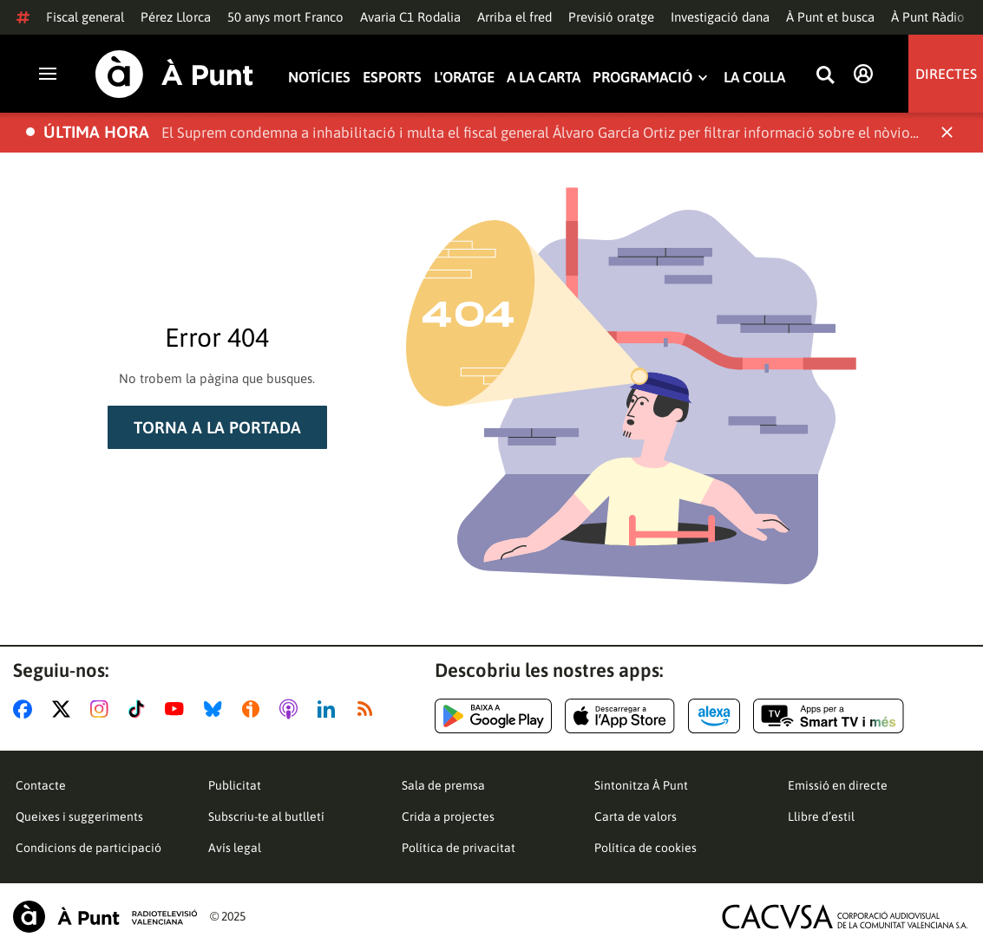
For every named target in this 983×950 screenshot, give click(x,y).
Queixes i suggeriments (79, 816)
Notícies (319, 77)
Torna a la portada (217, 427)
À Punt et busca (830, 17)
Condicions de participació (88, 848)
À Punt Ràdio (928, 17)
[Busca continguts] (825, 76)
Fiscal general (85, 17)
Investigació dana (720, 17)
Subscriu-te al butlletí (266, 816)
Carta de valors (635, 816)
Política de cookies (645, 848)
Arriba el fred (514, 17)
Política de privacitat (458, 848)
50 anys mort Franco (285, 17)
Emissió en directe (838, 785)
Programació (642, 77)
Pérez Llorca (176, 17)
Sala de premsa (443, 785)
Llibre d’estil (821, 816)
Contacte (41, 785)
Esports (392, 77)
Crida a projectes (448, 816)
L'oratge (464, 77)
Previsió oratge (611, 17)
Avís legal (234, 848)
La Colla (754, 77)
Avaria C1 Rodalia (410, 17)
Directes (946, 73)
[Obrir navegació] (48, 73)
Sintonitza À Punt (641, 785)
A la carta (543, 77)
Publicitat (234, 785)
